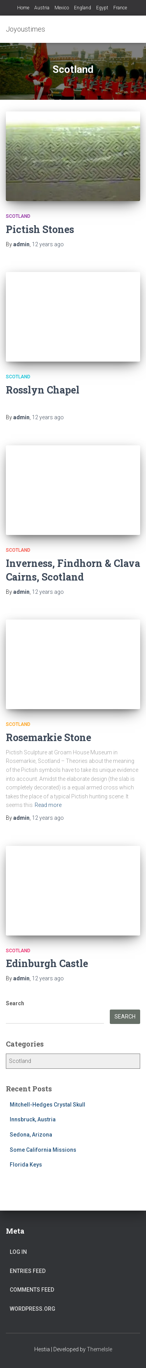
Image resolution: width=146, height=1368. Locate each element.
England (82, 8)
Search (15, 1003)
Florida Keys (26, 1164)
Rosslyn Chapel (42, 389)
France (120, 8)
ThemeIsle (99, 1349)
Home (23, 8)
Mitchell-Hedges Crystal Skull (47, 1104)
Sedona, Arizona (31, 1134)
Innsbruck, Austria (33, 1119)
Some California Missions (43, 1150)
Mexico (62, 8)
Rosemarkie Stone (48, 737)
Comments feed (32, 1290)
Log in (18, 1252)
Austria (41, 8)
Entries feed (28, 1271)
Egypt (102, 8)
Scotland (18, 216)
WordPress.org (32, 1309)
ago (48, 244)
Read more (48, 805)
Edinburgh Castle (47, 963)
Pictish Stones (40, 229)
